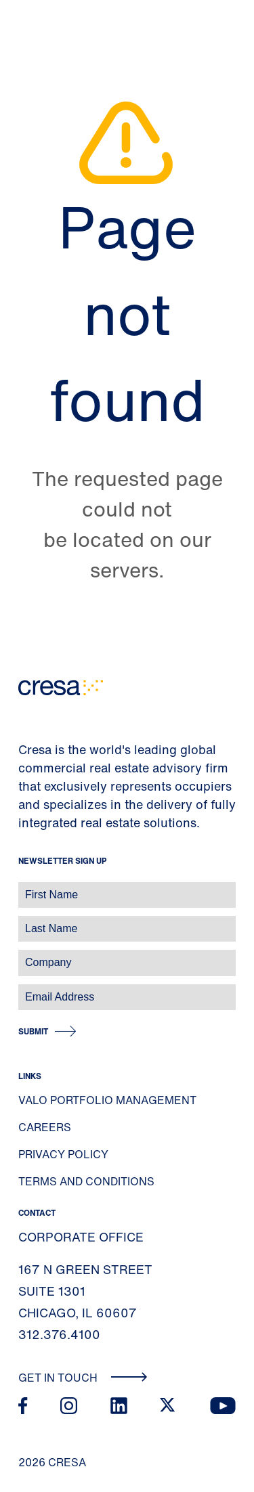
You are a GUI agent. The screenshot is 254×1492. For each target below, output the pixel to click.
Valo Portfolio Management (107, 1100)
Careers (44, 1127)
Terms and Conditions (86, 1181)
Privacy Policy (63, 1154)
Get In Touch (83, 1377)
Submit (33, 1031)
